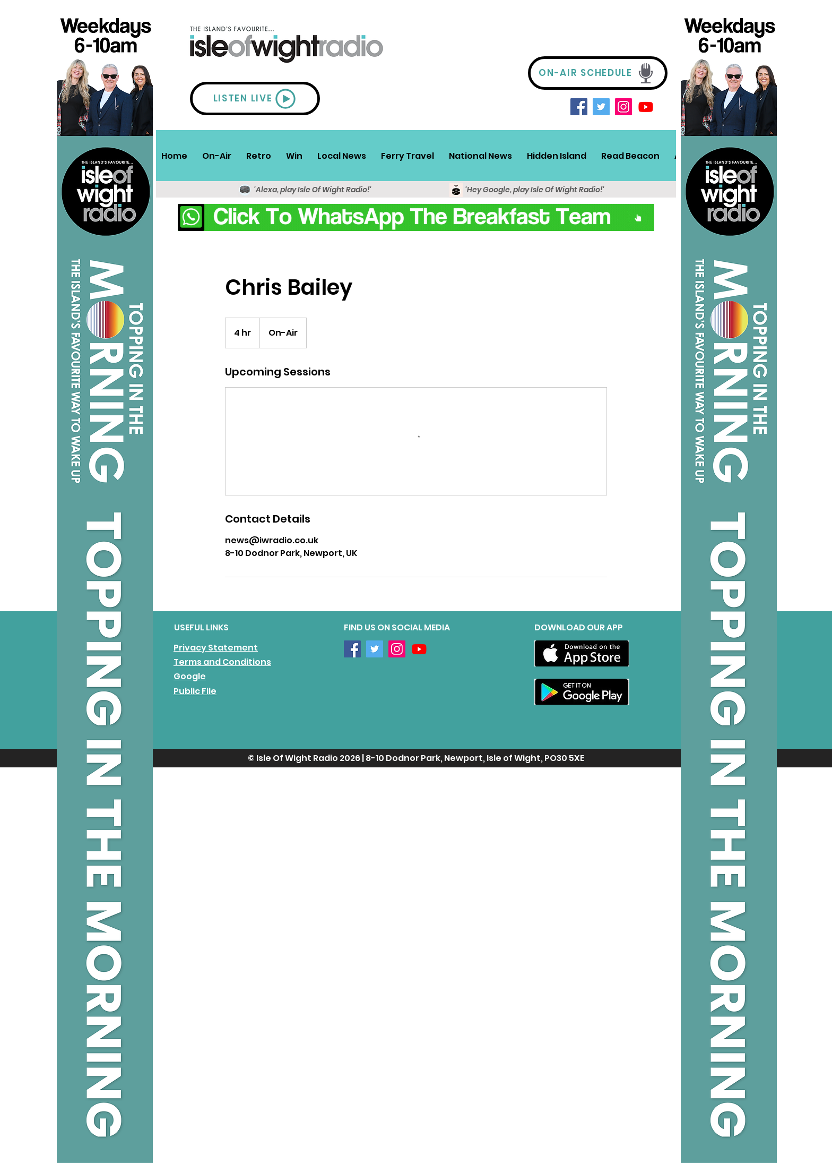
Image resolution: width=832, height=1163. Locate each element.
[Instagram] (623, 106)
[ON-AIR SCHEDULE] (598, 73)
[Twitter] (601, 106)
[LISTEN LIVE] (255, 98)
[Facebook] (578, 106)
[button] (217, 155)
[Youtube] (645, 106)
